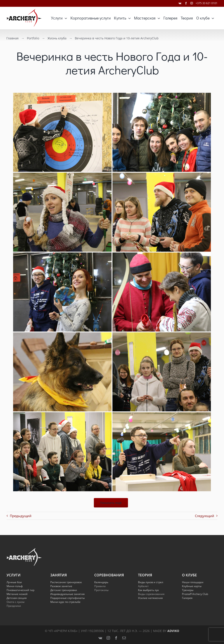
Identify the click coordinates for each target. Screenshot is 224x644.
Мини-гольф (15, 586)
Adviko (173, 631)
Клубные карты (191, 586)
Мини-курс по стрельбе (65, 602)
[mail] (124, 638)
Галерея (187, 598)
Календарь (101, 582)
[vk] (100, 638)
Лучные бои (14, 582)
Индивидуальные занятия (67, 594)
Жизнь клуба (56, 38)
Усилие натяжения (150, 598)
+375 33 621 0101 (206, 3)
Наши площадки (192, 582)
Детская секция (17, 598)
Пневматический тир (20, 590)
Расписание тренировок (66, 582)
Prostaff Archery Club (195, 594)
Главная (12, 38)
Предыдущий (21, 516)
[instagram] (108, 638)
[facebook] (116, 638)
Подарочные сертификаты (67, 598)
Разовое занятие (61, 586)
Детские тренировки (63, 590)
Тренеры (187, 590)
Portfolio (32, 38)
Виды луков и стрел (150, 582)
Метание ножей (17, 594)
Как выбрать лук (148, 590)
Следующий (204, 516)
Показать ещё (111, 503)
